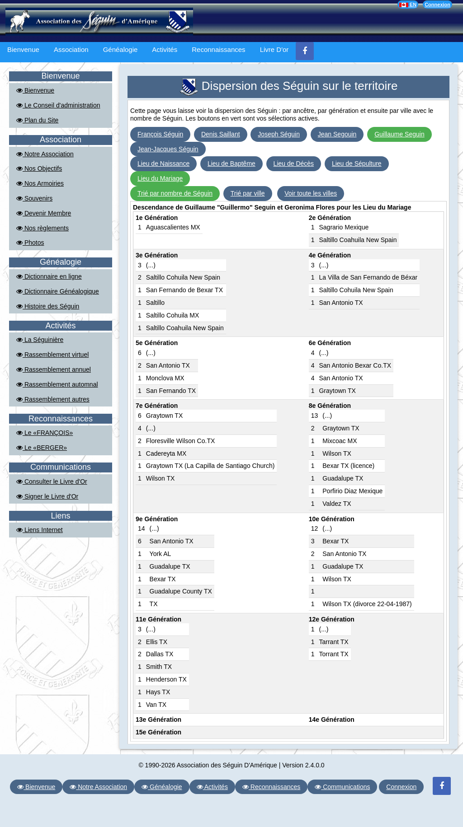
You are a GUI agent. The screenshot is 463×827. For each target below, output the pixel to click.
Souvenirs (34, 198)
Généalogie (120, 49)
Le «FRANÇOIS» (44, 432)
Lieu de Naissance (163, 163)
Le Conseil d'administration (58, 105)
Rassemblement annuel (53, 369)
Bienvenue (23, 49)
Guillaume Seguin (399, 134)
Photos (30, 242)
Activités (164, 49)
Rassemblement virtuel (52, 354)
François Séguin (160, 134)
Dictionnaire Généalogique (57, 291)
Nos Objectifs (39, 168)
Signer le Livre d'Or (47, 496)
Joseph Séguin (279, 134)
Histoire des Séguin (47, 306)
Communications (342, 786)
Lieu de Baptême (231, 163)
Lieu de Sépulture (357, 163)
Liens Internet (39, 529)
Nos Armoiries (40, 183)
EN (407, 4)
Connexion (437, 4)
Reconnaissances (218, 49)
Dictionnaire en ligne (49, 276)
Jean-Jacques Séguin (167, 149)
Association (71, 49)
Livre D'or (274, 49)
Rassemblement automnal (57, 384)
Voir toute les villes (310, 193)
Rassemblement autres (53, 399)
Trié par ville (248, 193)
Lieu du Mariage (160, 178)
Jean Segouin (337, 134)
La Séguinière (39, 339)
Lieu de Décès (294, 163)
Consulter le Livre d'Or (51, 481)
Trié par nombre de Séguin (175, 193)
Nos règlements (42, 228)
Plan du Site (37, 120)
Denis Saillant (220, 134)
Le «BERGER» (41, 447)
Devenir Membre (43, 213)
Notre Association (45, 154)
